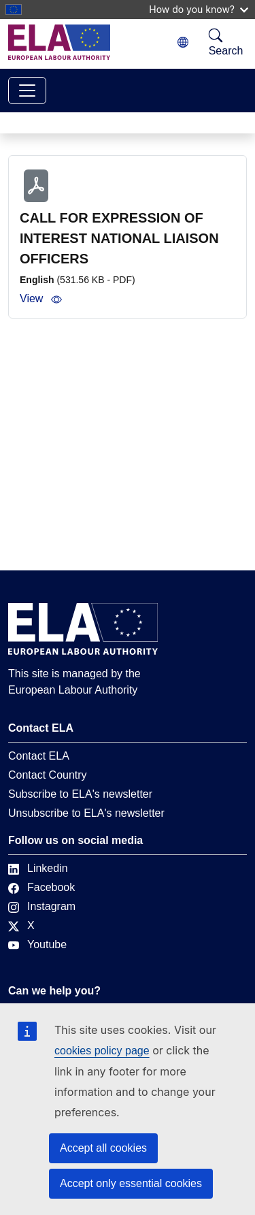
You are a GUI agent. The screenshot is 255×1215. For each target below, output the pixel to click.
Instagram (41, 906)
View (41, 299)
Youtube (37, 944)
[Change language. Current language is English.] (182, 42)
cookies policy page (102, 1050)
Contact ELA (38, 756)
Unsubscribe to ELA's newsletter (86, 813)
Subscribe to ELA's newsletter (80, 794)
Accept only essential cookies (131, 1183)
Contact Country (47, 775)
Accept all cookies (103, 1148)
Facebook (41, 887)
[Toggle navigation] (27, 90)
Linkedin (38, 868)
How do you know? (198, 9)
